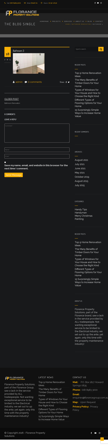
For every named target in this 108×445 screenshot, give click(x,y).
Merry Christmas (83, 215)
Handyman (81, 212)
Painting (79, 219)
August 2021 (81, 160)
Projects (56, 21)
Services (68, 21)
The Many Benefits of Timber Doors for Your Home (87, 83)
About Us (80, 21)
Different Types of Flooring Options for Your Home (88, 103)
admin (19, 82)
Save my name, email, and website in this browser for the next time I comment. (36, 167)
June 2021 (80, 168)
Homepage (44, 21)
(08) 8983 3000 (90, 389)
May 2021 (80, 172)
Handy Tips (81, 209)
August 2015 (81, 181)
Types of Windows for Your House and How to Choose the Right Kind (87, 93)
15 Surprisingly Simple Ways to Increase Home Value (88, 113)
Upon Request (88, 402)
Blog (90, 21)
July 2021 (79, 164)
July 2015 (80, 185)
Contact (99, 21)
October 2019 (82, 176)
